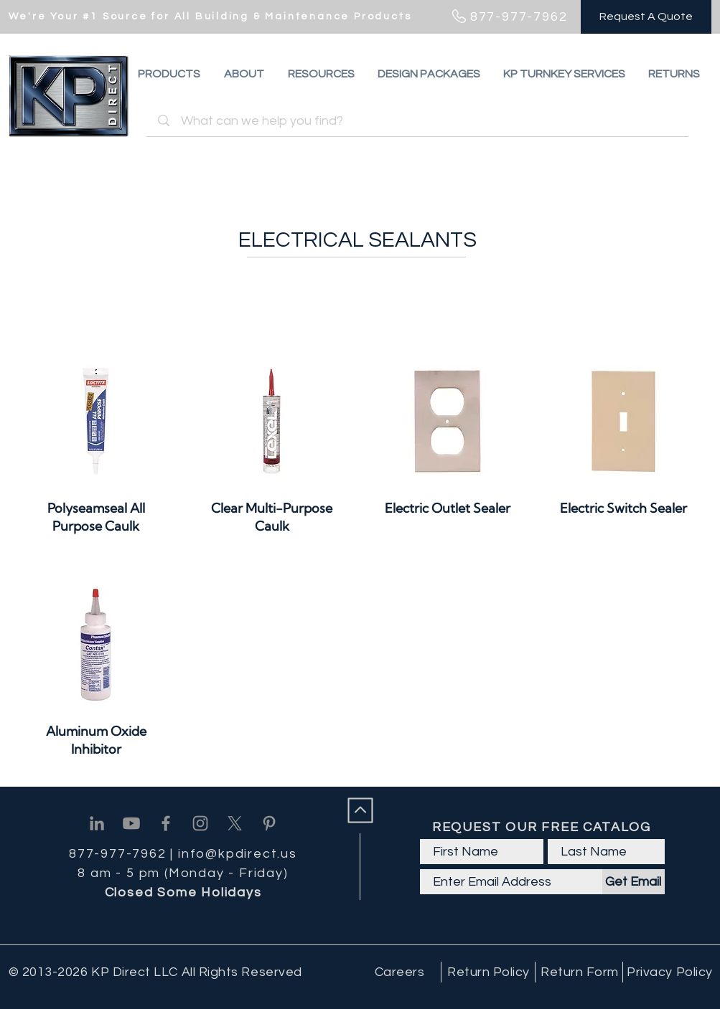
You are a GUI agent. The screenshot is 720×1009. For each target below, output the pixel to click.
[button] (674, 74)
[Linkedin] (97, 823)
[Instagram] (200, 823)
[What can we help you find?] (419, 120)
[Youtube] (131, 823)
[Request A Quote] (646, 17)
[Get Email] (633, 881)
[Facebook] (166, 823)
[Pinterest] (269, 823)
